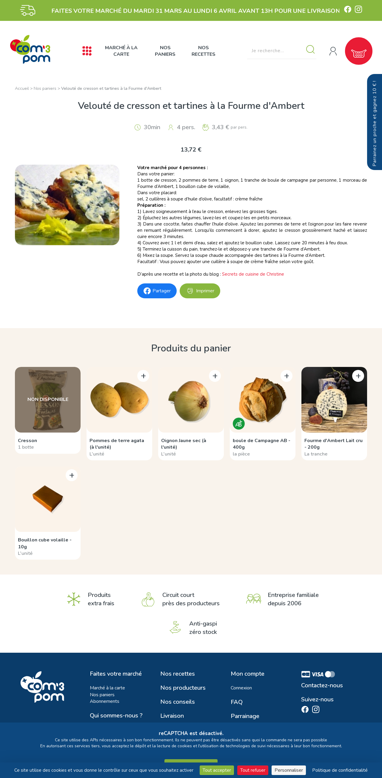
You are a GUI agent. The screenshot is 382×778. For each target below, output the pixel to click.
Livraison (172, 716)
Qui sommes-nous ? (116, 715)
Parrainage (245, 716)
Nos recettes (203, 51)
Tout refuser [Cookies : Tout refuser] (252, 770)
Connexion (241, 688)
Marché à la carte (121, 51)
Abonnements (104, 701)
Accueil (22, 88)
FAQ (237, 702)
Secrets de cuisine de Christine (253, 274)
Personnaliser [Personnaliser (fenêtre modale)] (289, 770)
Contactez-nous (322, 685)
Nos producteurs (183, 688)
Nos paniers (165, 51)
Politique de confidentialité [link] (340, 770)
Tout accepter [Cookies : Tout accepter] (217, 770)
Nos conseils (177, 702)
